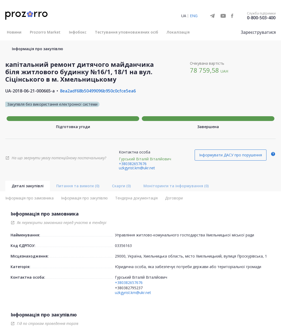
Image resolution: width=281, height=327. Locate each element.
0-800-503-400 (261, 18)
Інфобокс (77, 32)
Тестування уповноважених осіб (126, 32)
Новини (14, 32)
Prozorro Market (45, 32)
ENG (194, 15)
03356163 (123, 245)
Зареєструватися (258, 32)
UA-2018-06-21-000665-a (30, 91)
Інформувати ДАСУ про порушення (230, 154)
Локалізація (178, 32)
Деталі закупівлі (28, 185)
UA (183, 15)
